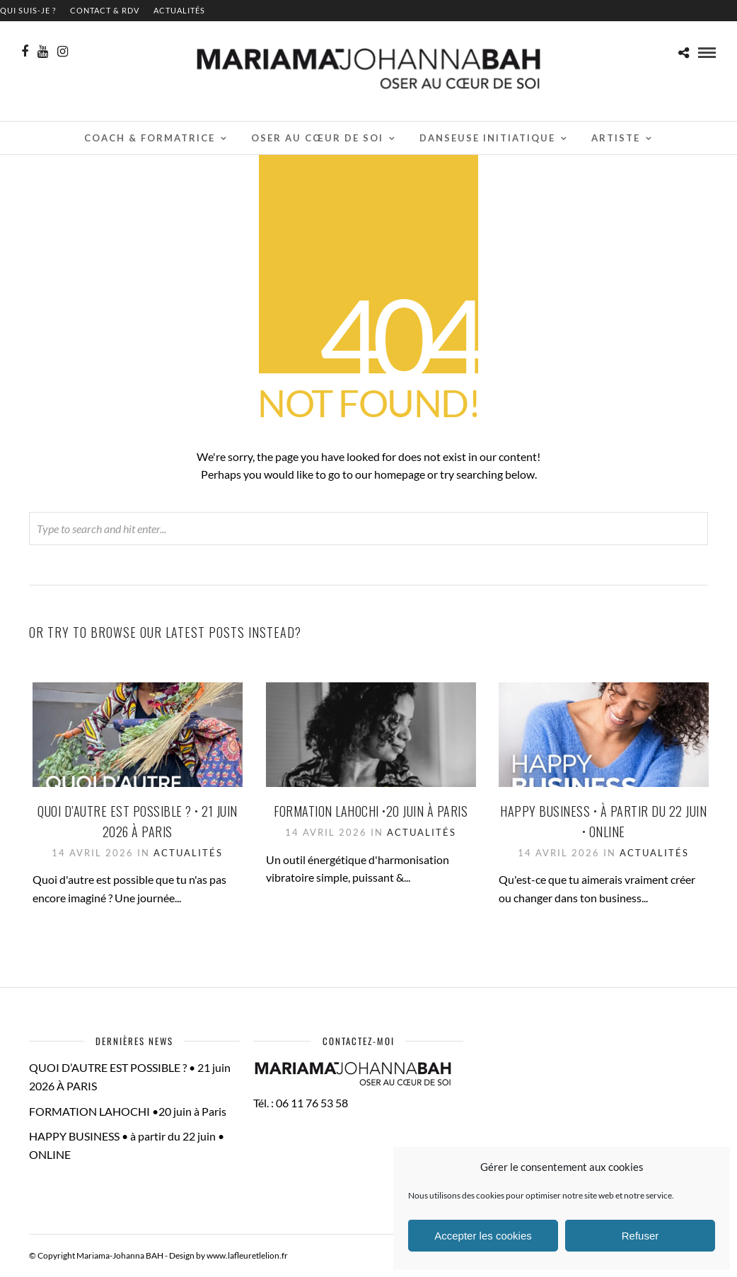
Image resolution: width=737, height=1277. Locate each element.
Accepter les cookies (483, 1236)
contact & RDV (104, 10)
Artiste (615, 138)
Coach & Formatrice (149, 138)
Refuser (640, 1236)
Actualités (179, 10)
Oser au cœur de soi (317, 138)
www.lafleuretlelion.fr (247, 1255)
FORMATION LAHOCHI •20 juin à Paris (371, 811)
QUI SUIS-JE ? (28, 10)
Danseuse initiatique (487, 138)
